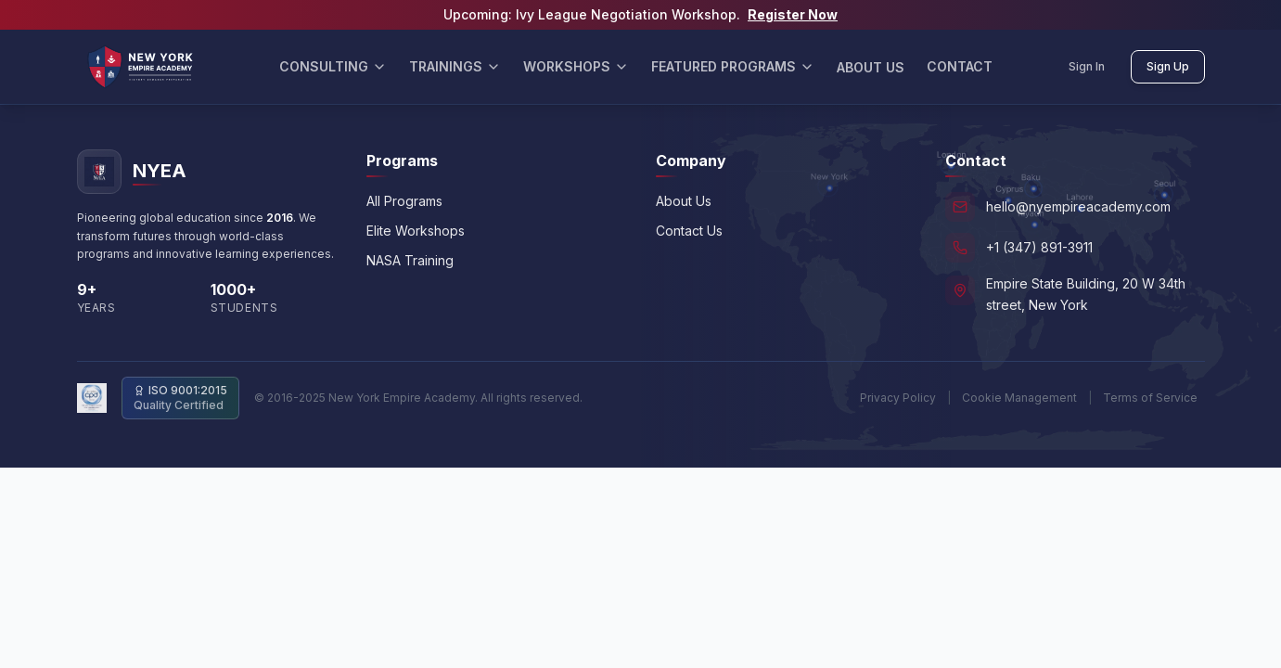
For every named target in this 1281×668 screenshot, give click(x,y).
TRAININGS (455, 66)
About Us (683, 201)
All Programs (404, 201)
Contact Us (689, 230)
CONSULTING (333, 66)
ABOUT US (870, 67)
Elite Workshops (415, 230)
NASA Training (410, 260)
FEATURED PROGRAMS (732, 66)
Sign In (1087, 66)
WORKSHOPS (576, 66)
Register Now (793, 14)
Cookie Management (1019, 398)
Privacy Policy (898, 398)
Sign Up (1167, 66)
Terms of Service (1150, 398)
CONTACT (960, 66)
